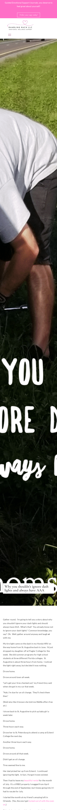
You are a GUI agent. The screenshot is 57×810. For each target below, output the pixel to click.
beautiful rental (31, 780)
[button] (9, 34)
